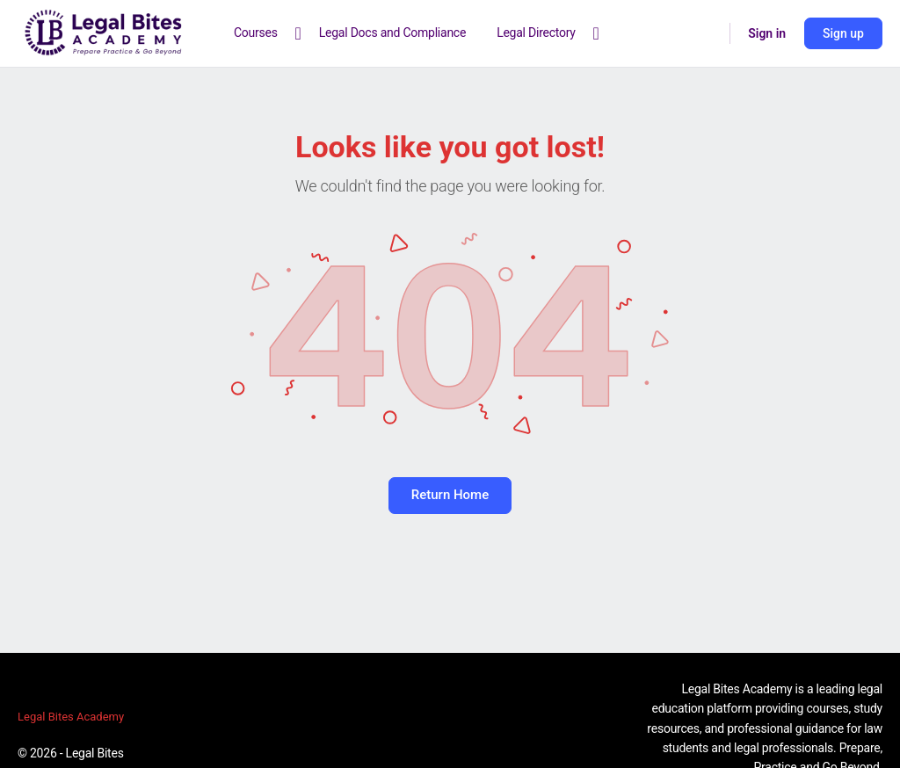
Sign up (843, 33)
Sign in (767, 33)
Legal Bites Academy (71, 716)
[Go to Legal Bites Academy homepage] (104, 31)
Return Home (450, 495)
